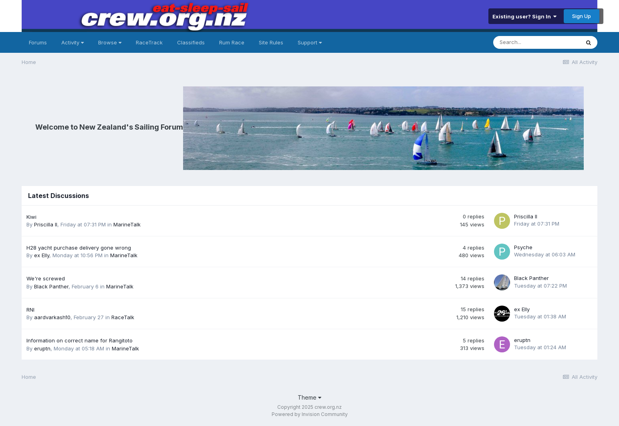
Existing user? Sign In (524, 16)
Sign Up (581, 16)
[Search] (536, 42)
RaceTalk (122, 317)
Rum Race (231, 42)
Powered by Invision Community (310, 414)
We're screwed (45, 278)
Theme (309, 397)
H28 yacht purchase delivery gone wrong (78, 247)
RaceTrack (149, 42)
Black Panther (51, 286)
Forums (38, 42)
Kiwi (31, 217)
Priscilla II (45, 224)
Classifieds (191, 42)
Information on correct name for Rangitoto (79, 340)
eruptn (42, 348)
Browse (109, 42)
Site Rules (271, 42)
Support (310, 42)
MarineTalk (127, 224)
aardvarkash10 (52, 317)
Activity (72, 42)
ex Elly (41, 255)
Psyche (523, 247)
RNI (30, 309)
